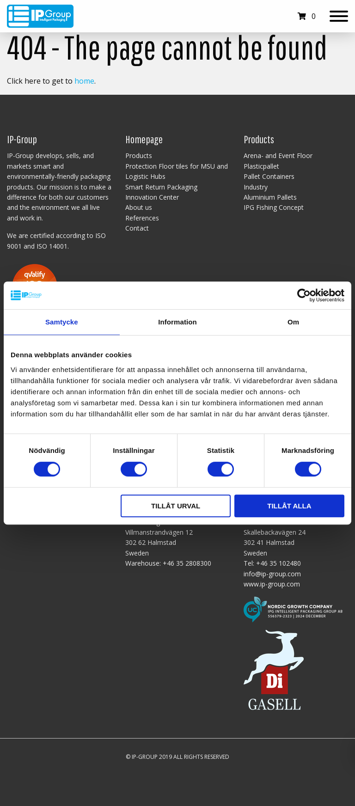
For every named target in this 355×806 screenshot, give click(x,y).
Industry (256, 187)
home (84, 81)
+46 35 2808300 (187, 563)
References (142, 218)
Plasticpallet (261, 166)
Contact (137, 228)
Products (138, 155)
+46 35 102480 (278, 563)
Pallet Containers (269, 176)
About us (138, 207)
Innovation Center (152, 197)
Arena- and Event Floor (278, 155)
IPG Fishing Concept (274, 207)
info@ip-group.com (272, 573)
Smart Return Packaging (161, 187)
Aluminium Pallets (270, 197)
